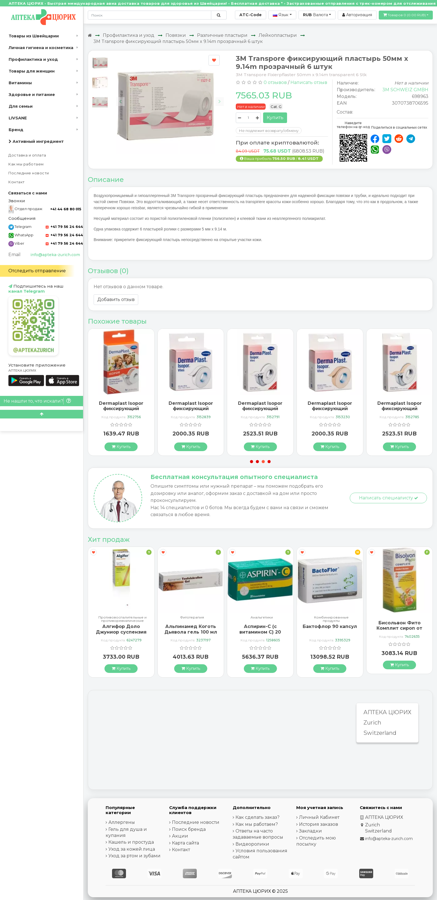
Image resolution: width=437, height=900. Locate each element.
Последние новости (28, 173)
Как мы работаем (26, 164)
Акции (180, 836)
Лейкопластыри (278, 35)
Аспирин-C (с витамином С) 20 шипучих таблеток (260, 632)
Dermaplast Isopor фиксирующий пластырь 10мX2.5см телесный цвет (330, 411)
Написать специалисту (388, 497)
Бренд (16, 129)
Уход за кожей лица (131, 849)
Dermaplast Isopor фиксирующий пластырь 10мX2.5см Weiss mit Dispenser (260, 411)
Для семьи (21, 106)
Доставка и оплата (27, 155)
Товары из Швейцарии (34, 35)
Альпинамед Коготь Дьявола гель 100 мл (190, 629)
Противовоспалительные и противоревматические (122, 619)
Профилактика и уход (33, 59)
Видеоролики (252, 844)
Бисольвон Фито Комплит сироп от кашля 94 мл (399, 628)
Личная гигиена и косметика (41, 47)
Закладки (310, 831)
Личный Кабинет (319, 817)
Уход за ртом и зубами (134, 855)
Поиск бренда (189, 829)
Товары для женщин (32, 71)
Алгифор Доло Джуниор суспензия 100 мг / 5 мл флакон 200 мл (121, 634)
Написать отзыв (308, 82)
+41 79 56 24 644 (64, 227)
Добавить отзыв (116, 299)
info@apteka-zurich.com (55, 254)
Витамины (20, 82)
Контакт (16, 182)
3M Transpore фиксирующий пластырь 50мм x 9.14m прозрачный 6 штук (178, 41)
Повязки (176, 35)
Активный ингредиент (36, 141)
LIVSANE (18, 118)
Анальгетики (262, 617)
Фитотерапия (192, 617)
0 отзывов (275, 82)
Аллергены (121, 822)
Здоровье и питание (32, 94)
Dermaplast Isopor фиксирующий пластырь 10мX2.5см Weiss (191, 411)
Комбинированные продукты (331, 619)
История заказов (318, 824)
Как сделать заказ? (258, 817)
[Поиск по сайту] (218, 15)
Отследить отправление (37, 270)
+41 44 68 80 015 (65, 209)
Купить (275, 117)
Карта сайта (185, 843)
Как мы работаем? (257, 824)
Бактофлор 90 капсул (330, 626)
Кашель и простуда (131, 842)
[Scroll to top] (41, 414)
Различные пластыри (222, 35)
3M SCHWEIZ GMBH (405, 89)
